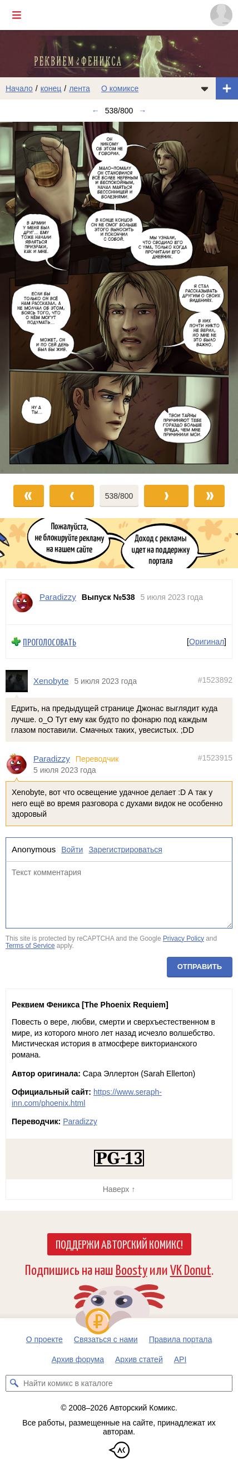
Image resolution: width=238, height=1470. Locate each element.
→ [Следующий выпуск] (142, 110)
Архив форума (78, 1359)
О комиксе (119, 88)
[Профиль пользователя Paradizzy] (23, 602)
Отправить (199, 966)
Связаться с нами (106, 1339)
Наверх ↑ (119, 1189)
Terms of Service (30, 946)
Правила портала (180, 1339)
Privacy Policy (183, 938)
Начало (19, 88)
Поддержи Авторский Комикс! (119, 1243)
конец (51, 88)
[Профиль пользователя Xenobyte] (19, 682)
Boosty (131, 1269)
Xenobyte (50, 681)
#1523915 (215, 758)
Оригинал (206, 641)
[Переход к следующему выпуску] (119, 298)
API (180, 1359)
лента (79, 88)
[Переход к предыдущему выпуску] (30, 298)
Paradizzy (51, 759)
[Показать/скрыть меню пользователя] (221, 15)
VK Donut (190, 1269)
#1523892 (215, 680)
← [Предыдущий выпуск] (96, 110)
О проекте (44, 1339)
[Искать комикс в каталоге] (14, 1383)
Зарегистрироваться (125, 850)
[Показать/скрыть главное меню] (17, 15)
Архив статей (139, 1359)
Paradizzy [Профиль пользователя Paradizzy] (57, 597)
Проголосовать (49, 642)
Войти (72, 850)
